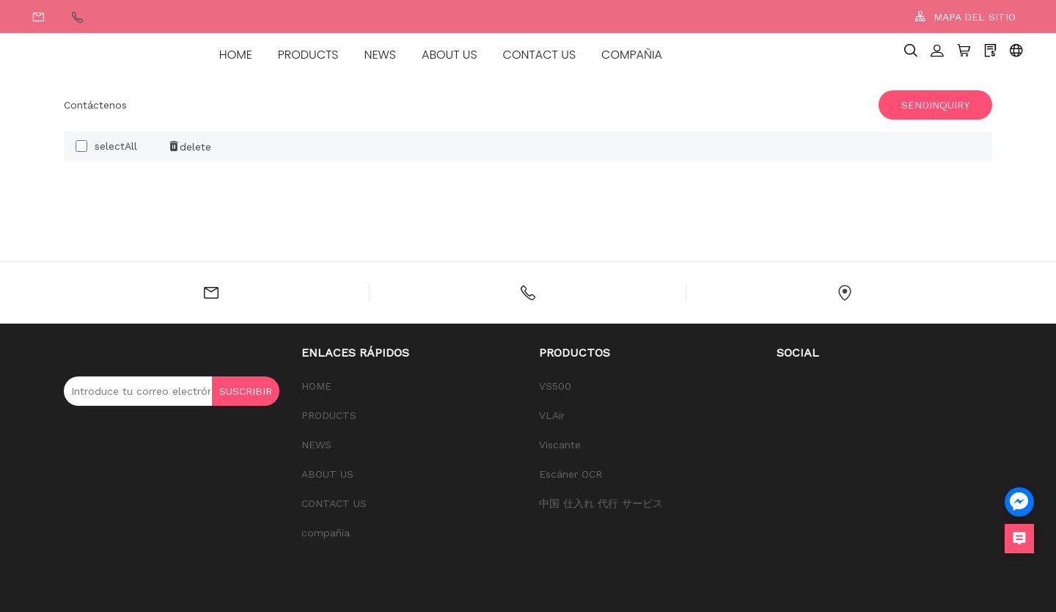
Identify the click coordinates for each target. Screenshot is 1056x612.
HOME (235, 54)
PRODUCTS (308, 54)
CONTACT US (539, 54)
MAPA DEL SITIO (965, 16)
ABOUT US (449, 54)
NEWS (380, 54)
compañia (631, 54)
